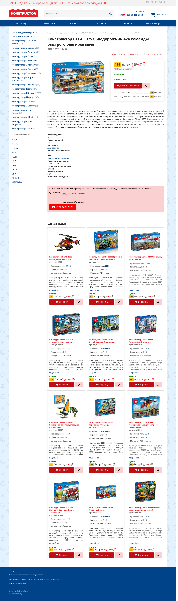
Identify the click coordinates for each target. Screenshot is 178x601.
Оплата (74, 23)
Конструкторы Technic (26, 84)
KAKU (15, 152)
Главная (50, 33)
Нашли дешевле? (124, 69)
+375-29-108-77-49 (132, 15)
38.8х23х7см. (53, 163)
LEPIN (15, 173)
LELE (14, 169)
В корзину (63, 301)
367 (49, 174)
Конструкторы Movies (25, 117)
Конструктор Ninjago (25, 97)
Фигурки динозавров (24, 32)
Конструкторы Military (26, 64)
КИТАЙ (50, 169)
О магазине (48, 23)
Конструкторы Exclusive (26, 60)
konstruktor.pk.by (15, 594)
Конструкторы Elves (24, 56)
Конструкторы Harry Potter (23, 111)
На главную (21, 23)
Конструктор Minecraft (26, 93)
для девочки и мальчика (58, 158)
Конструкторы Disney (25, 105)
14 (48, 142)
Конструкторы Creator (26, 52)
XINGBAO (17, 182)
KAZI (14, 156)
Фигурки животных (23, 36)
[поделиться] (118, 54)
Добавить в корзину (129, 85)
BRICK (15, 144)
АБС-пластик (53, 148)
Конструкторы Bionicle (25, 47)
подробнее (54, 290)
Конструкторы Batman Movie (24, 42)
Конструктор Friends (25, 88)
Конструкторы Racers (25, 69)
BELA (14, 140)
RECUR (15, 177)
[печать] (134, 54)
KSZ (14, 161)
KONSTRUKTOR (23, 12)
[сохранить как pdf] (152, 54)
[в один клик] (146, 85)
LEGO (14, 165)
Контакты (127, 23)
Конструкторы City (24, 101)
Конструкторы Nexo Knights (22, 123)
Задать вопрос (153, 23)
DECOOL (16, 148)
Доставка (100, 23)
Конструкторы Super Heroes (23, 79)
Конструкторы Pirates (25, 128)
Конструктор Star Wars (26, 73)
